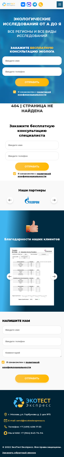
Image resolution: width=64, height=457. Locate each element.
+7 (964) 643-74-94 (32, 433)
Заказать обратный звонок (19, 452)
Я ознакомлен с (32, 93)
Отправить (32, 82)
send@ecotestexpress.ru (30, 420)
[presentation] (10, 200)
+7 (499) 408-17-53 (30, 426)
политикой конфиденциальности (34, 93)
